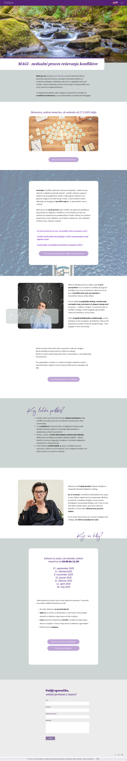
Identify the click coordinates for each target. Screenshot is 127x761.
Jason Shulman (59, 76)
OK (98, 759)
